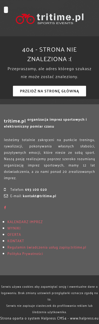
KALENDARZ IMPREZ (25, 222)
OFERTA (14, 234)
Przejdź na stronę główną (49, 91)
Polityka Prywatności (25, 253)
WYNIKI (14, 228)
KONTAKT (15, 241)
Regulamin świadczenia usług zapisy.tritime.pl (46, 247)
